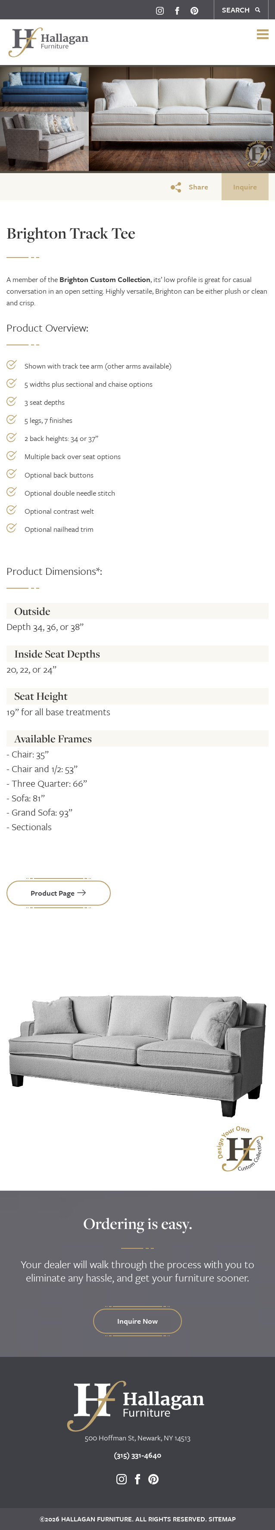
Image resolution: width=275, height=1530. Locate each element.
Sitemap (221, 1519)
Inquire (245, 186)
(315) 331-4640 (137, 1454)
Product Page (59, 893)
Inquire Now (137, 1321)
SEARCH (241, 9)
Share (189, 187)
